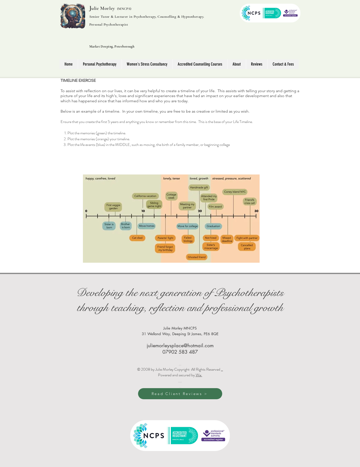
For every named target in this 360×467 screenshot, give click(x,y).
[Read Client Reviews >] (180, 393)
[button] (236, 64)
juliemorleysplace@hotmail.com (180, 345)
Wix (199, 375)
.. (222, 369)
